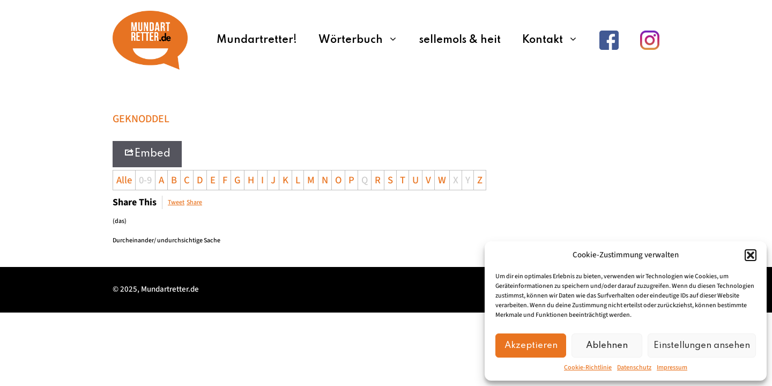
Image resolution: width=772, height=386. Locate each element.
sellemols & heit (460, 40)
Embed (147, 153)
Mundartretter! (257, 40)
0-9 (145, 180)
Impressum (672, 367)
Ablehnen (607, 345)
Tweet (176, 202)
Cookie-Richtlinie (588, 367)
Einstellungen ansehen (702, 345)
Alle (124, 180)
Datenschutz (634, 367)
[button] (750, 255)
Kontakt (555, 40)
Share (194, 202)
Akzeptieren (531, 345)
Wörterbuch (363, 40)
